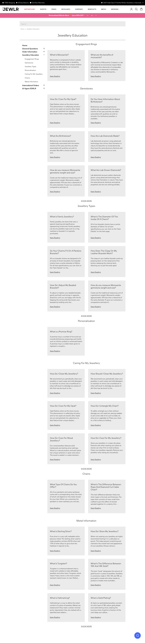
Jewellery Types (30, 66)
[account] (131, 9)
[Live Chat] (137, 635)
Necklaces (66, 9)
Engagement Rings (32, 59)
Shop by (44, 9)
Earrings (79, 9)
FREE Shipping (9, 2)
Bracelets (92, 9)
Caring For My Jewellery (34, 74)
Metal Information (31, 81)
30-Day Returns (23, 2)
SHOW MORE (86, 201)
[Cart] (141, 9)
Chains (27, 78)
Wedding (115, 9)
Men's (104, 9)
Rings (54, 9)
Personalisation (30, 70)
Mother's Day (30, 9)
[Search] (136, 9)
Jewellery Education (33, 29)
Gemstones (29, 63)
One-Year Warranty (38, 2)
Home (22, 29)
